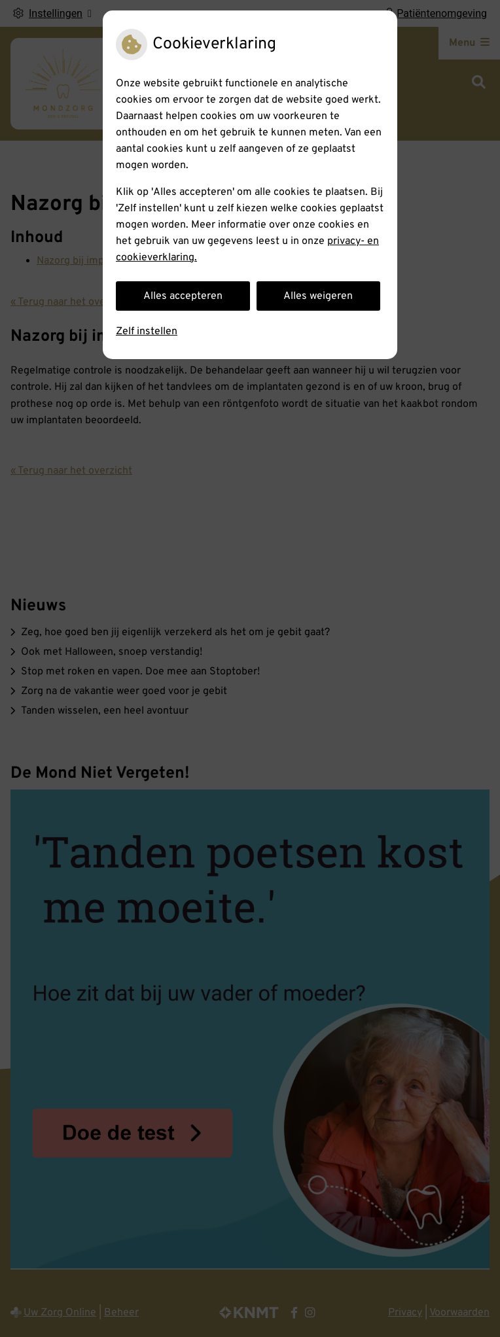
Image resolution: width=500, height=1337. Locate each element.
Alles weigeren (318, 296)
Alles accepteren (183, 296)
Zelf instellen (146, 331)
